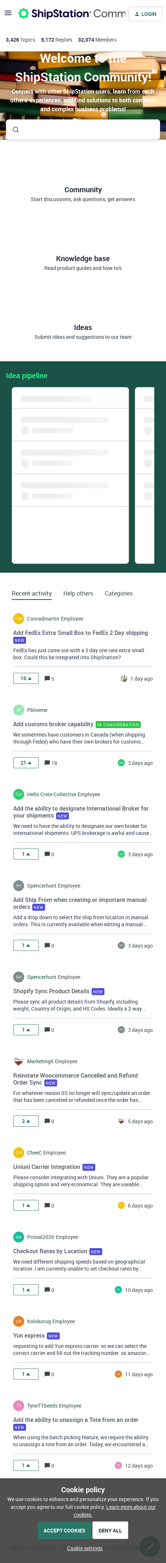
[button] (83, 1548)
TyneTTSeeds (42, 1405)
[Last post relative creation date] (141, 678)
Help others (78, 593)
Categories (119, 593)
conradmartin (43, 618)
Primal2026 (40, 1237)
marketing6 (40, 1061)
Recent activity (32, 593)
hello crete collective (51, 794)
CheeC (34, 1152)
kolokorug (39, 1321)
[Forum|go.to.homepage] (67, 14)
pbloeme (37, 710)
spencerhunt (41, 885)
